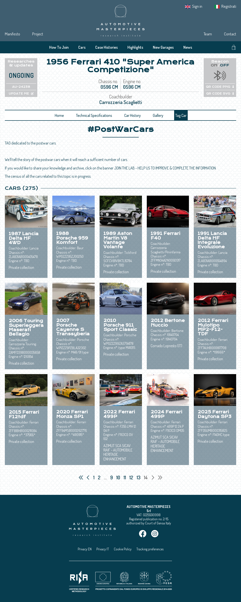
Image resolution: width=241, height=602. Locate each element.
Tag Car (181, 115)
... (105, 477)
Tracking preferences (149, 549)
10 (118, 477)
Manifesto (12, 33)
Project (37, 33)
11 (125, 477)
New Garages (163, 47)
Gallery (158, 115)
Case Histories (106, 47)
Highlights (135, 47)
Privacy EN (85, 549)
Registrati (228, 6)
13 (139, 477)
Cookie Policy (123, 549)
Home (59, 115)
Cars (82, 47)
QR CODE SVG (220, 93)
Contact (230, 33)
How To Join (59, 47)
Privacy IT (102, 549)
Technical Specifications (94, 115)
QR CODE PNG (220, 86)
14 (146, 477)
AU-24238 (21, 86)
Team (207, 33)
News (187, 47)
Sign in (197, 6)
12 (131, 477)
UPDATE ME (21, 93)
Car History (132, 115)
